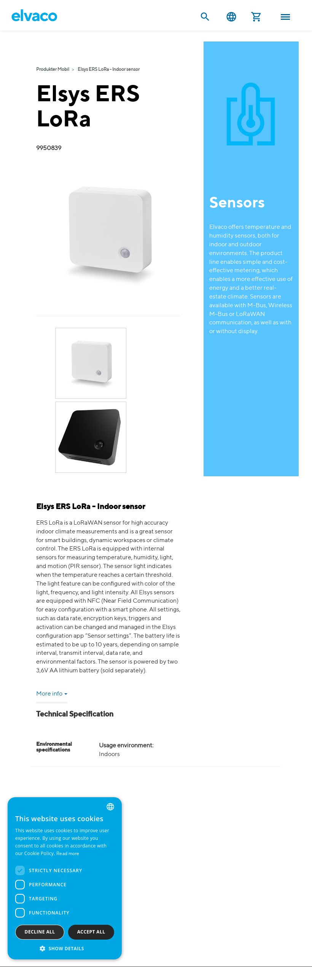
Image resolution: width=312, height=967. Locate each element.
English (231, 17)
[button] (64, 948)
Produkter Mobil (52, 69)
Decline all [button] (40, 932)
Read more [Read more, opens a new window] (68, 854)
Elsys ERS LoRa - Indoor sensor (109, 69)
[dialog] (65, 878)
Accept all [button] (91, 932)
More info (51, 694)
